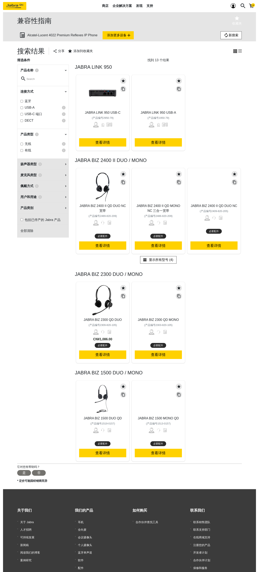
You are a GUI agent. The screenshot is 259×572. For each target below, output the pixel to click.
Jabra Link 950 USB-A (158, 112)
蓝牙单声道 (85, 545)
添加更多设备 (119, 35)
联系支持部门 (201, 527)
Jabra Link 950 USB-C (102, 112)
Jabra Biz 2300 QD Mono (158, 319)
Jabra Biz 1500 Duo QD (103, 418)
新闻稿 (24, 539)
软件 (81, 551)
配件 (81, 557)
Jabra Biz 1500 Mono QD (158, 418)
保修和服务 (200, 557)
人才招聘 (26, 527)
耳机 (81, 521)
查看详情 (102, 142)
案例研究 (26, 551)
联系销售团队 (201, 521)
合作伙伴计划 (201, 551)
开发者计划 (200, 545)
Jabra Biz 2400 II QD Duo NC (214, 206)
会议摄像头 (85, 533)
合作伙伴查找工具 (147, 521)
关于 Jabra (27, 521)
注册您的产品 (201, 539)
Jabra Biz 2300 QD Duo (103, 319)
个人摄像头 (85, 539)
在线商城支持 (201, 533)
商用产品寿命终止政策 (207, 564)
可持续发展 (27, 533)
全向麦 (82, 527)
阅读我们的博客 (30, 545)
